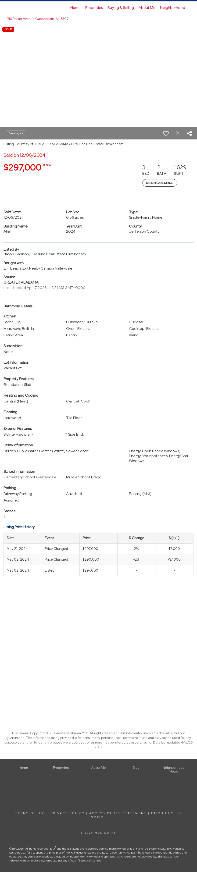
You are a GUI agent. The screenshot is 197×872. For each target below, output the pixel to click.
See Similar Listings (159, 183)
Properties (94, 7)
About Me (147, 7)
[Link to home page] (13, 7)
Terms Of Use (30, 813)
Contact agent (16, 133)
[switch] (166, 133)
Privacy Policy (67, 813)
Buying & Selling (120, 7)
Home (75, 7)
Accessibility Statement (118, 813)
